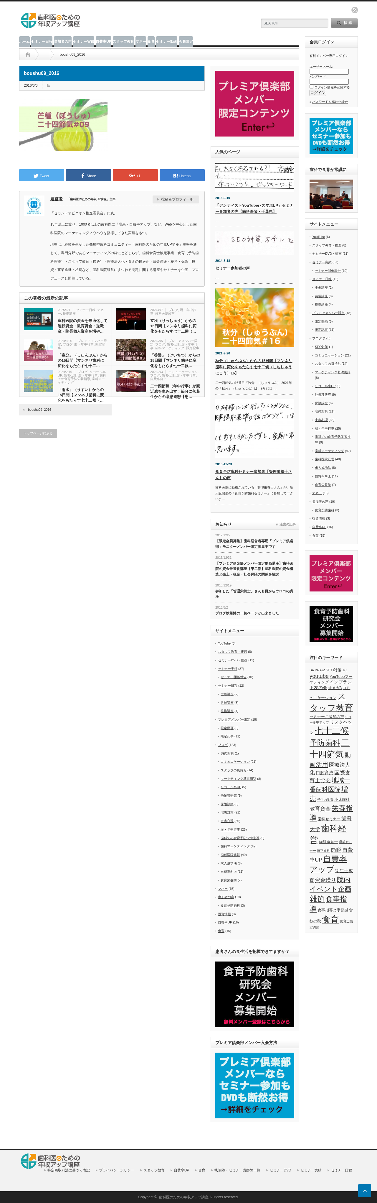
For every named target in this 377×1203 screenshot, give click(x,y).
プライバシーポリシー (116, 1170)
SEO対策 (227, 753)
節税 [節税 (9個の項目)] (336, 850)
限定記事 (192, 348)
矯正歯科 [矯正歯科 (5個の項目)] (323, 850)
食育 (151, 42)
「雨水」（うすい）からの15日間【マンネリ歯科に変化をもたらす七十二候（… (81, 394)
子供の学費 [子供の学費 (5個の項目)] (325, 799)
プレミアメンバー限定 (234, 719)
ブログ (173, 310)
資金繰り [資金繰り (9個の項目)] (325, 880)
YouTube (224, 643)
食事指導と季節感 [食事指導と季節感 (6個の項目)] (333, 910)
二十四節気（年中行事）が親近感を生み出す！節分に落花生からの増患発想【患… (175, 391)
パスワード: (318, 76)
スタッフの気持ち (234, 770)
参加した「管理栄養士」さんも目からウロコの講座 (254, 594)
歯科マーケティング (169, 348)
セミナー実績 (83, 42)
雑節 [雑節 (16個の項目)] (317, 898)
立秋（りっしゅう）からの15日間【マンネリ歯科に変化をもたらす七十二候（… (173, 325)
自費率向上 (158, 379)
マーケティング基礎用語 (238, 778)
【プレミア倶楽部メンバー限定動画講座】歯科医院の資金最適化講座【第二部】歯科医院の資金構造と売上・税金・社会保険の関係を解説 (254, 568)
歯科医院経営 (165, 313)
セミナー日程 (41, 42)
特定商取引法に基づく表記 (68, 1170)
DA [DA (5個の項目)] (312, 670)
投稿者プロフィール (177, 199)
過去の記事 (288, 524)
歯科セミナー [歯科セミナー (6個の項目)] (329, 819)
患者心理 (173, 344)
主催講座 (227, 694)
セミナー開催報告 (234, 677)
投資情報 (224, 914)
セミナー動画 (166, 42)
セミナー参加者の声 (232, 268)
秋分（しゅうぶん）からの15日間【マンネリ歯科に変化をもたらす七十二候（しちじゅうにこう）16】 (253, 367)
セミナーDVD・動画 (232, 660)
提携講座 (69, 313)
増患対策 (227, 812)
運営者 (56, 198)
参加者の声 (63, 42)
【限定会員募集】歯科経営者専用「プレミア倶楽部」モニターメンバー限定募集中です (254, 544)
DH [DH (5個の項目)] (317, 670)
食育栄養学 (229, 880)
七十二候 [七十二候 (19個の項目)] (332, 730)
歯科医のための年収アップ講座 (184, 1197)
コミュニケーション (183, 372)
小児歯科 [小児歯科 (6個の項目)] (342, 799)
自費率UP (103, 42)
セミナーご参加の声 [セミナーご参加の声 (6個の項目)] (327, 716)
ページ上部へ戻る (364, 1190)
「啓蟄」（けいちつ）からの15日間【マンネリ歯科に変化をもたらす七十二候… (175, 360)
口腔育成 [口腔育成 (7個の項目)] (324, 772)
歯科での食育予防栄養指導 (82, 377)
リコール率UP (231, 787)
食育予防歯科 (230, 905)
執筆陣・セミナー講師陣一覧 (237, 1170)
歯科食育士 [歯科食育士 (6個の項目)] (328, 841)
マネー (140, 42)
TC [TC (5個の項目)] (345, 670)
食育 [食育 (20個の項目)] (330, 919)
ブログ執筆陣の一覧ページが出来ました (247, 613)
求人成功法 (229, 863)
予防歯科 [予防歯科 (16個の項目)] (325, 742)
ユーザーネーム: (321, 66)
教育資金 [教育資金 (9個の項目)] (320, 809)
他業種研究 (229, 795)
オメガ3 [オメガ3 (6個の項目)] (335, 688)
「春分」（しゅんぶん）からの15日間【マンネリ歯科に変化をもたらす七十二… (83, 360)
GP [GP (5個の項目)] (322, 670)
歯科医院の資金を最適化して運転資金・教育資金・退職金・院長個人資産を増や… (83, 325)
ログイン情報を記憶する (332, 87)
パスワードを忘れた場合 (330, 101)
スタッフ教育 (123, 42)
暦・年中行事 (84, 344)
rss (354, 10)
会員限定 (186, 42)
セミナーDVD (280, 1170)
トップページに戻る (38, 433)
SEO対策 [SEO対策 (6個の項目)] (334, 670)
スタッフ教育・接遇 (232, 651)
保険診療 (227, 804)
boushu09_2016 (39, 409)
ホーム (24, 42)
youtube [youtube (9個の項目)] (319, 676)
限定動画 (227, 728)
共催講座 (227, 702)
